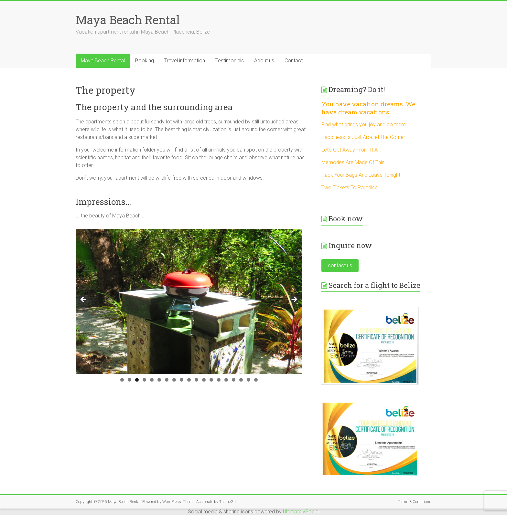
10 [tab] (189, 380)
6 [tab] (159, 380)
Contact (294, 61)
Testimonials (229, 61)
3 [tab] (137, 380)
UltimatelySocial (301, 512)
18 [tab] (248, 380)
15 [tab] (226, 380)
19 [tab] (256, 380)
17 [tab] (241, 380)
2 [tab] (129, 380)
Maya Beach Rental (128, 19)
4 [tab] (144, 380)
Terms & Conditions (414, 501)
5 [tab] (152, 380)
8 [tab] (174, 380)
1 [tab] (122, 380)
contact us (340, 265)
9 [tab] (181, 380)
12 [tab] (204, 380)
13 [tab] (211, 380)
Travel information (184, 61)
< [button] (84, 300)
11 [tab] (196, 380)
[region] (189, 301)
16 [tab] (233, 380)
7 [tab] (166, 380)
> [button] (294, 300)
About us (264, 61)
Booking (144, 61)
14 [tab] (219, 380)
